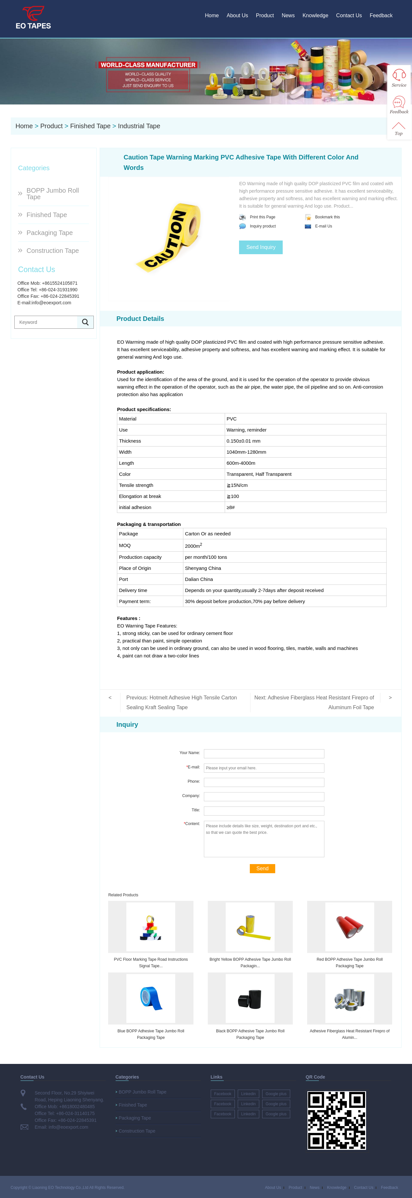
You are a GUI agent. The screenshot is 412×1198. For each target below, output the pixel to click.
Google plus (276, 1094)
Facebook (223, 1094)
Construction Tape (53, 250)
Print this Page (257, 217)
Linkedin (248, 1094)
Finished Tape (90, 126)
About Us (237, 15)
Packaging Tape (50, 232)
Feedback (381, 15)
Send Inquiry (261, 247)
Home (212, 15)
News (288, 15)
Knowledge (315, 15)
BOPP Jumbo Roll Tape (53, 193)
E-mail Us (318, 226)
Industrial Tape (139, 126)
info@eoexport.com (51, 302)
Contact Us (349, 15)
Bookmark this (322, 217)
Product (265, 15)
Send (262, 868)
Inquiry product (257, 226)
